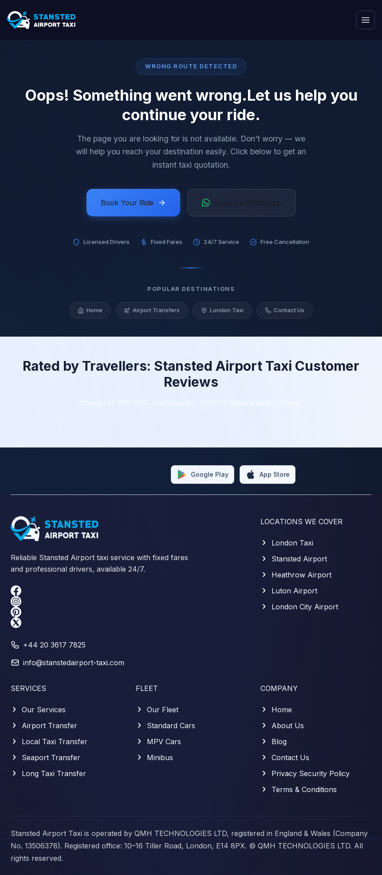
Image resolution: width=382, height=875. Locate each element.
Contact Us (284, 313)
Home (90, 313)
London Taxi (222, 313)
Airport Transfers (152, 313)
